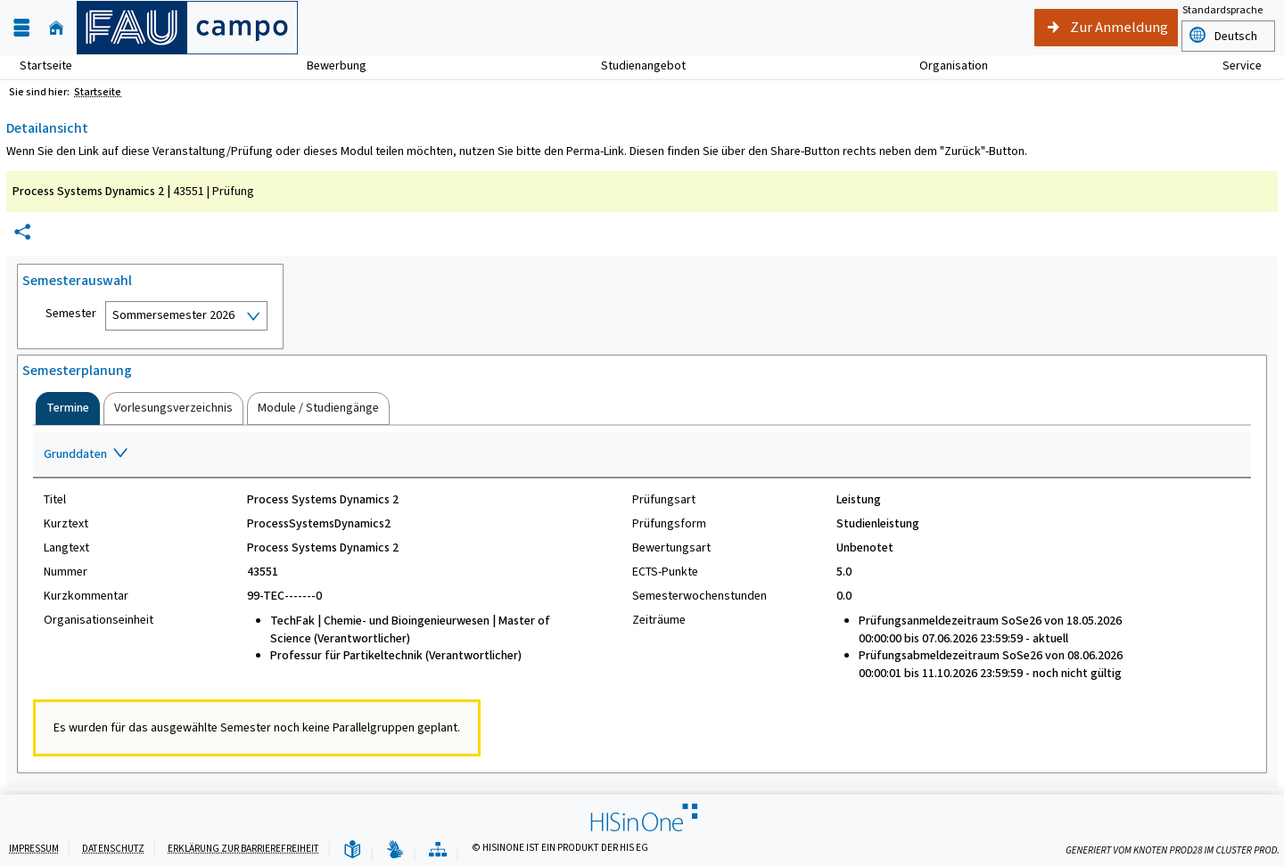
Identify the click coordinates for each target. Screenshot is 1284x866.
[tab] (68, 408)
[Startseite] (56, 28)
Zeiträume (659, 620)
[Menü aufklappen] (21, 28)
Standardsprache (1222, 10)
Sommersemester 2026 (173, 314)
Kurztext (66, 524)
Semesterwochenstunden (699, 596)
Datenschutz (113, 848)
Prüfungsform (669, 524)
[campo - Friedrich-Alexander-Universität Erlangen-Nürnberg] (187, 27)
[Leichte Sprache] (352, 850)
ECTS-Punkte (665, 572)
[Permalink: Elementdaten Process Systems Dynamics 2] (22, 232)
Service (1232, 65)
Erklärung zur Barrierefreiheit (243, 848)
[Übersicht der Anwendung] (437, 850)
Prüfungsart (664, 500)
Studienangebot (633, 65)
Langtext (66, 548)
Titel (55, 500)
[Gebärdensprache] (395, 850)
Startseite (46, 65)
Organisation (944, 65)
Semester (70, 314)
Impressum (34, 848)
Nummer (65, 572)
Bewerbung (326, 65)
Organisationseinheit (98, 620)
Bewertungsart (671, 548)
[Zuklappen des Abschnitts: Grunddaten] (642, 455)
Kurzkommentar (86, 596)
